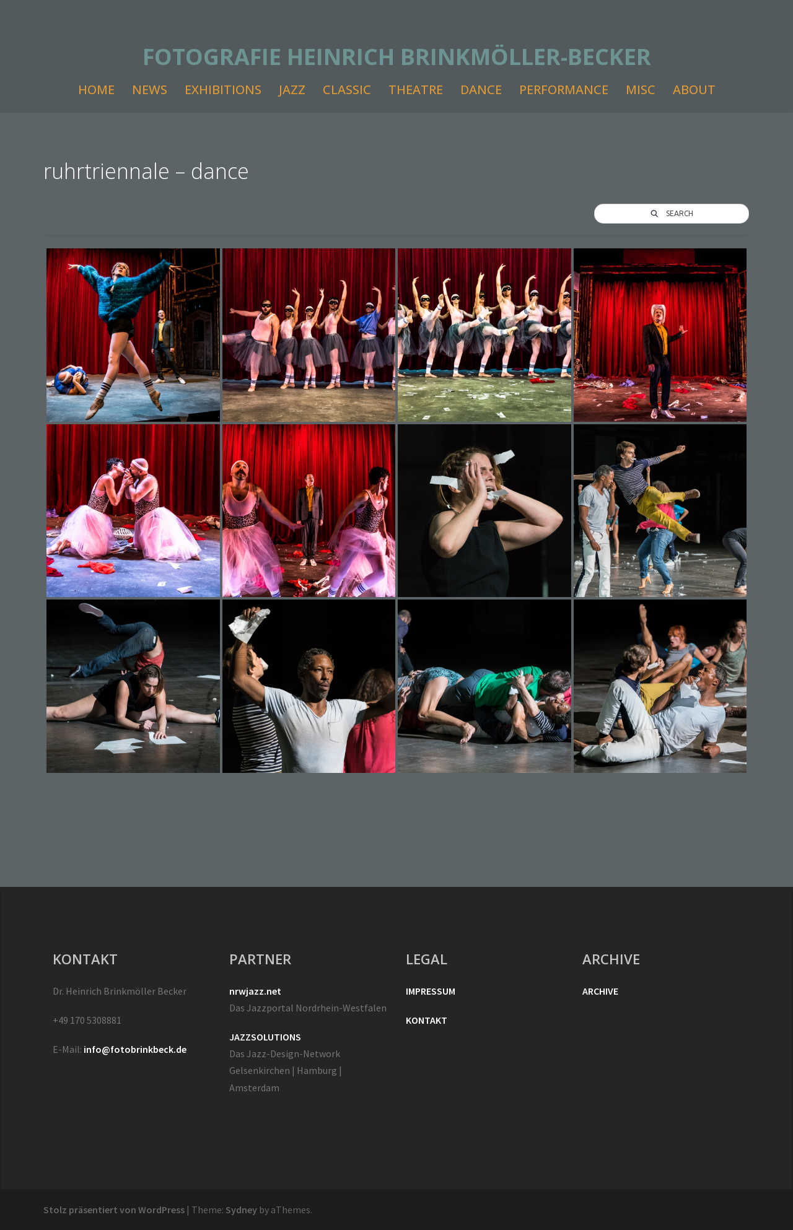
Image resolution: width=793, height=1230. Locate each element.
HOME (96, 89)
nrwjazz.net (255, 991)
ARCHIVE (600, 991)
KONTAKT (426, 1020)
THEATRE (415, 89)
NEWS (149, 89)
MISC (640, 89)
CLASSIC (347, 89)
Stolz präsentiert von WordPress (114, 1209)
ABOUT (694, 89)
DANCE (481, 89)
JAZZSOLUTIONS (265, 1037)
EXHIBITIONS (223, 89)
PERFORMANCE (563, 89)
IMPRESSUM (430, 991)
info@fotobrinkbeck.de (135, 1049)
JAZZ (292, 89)
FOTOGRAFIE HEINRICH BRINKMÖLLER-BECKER (396, 56)
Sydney (241, 1209)
